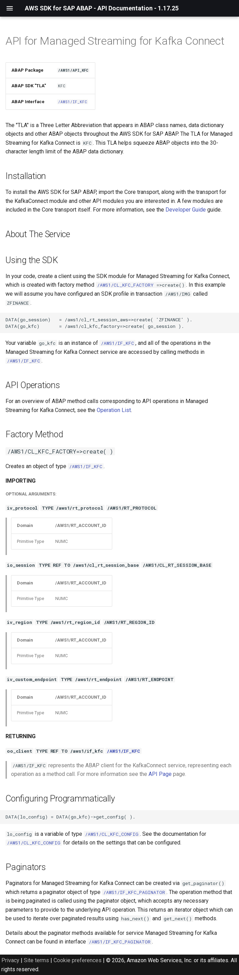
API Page (160, 774)
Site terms (36, 960)
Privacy (10, 960)
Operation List (114, 410)
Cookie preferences (78, 960)
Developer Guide (185, 209)
